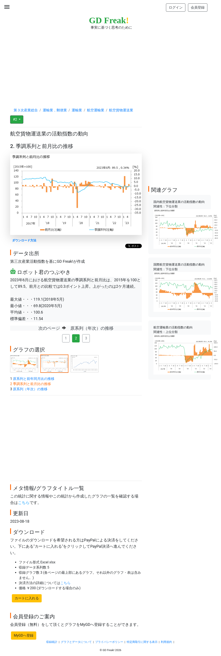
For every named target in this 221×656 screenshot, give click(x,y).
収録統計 (51, 642)
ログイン (176, 7)
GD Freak (109, 20)
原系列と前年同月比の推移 (33, 379)
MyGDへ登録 (23, 635)
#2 (15, 119)
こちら (24, 503)
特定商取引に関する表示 (142, 642)
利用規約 (166, 642)
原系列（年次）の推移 (30, 389)
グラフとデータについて (76, 642)
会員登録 (198, 7)
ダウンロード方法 (24, 240)
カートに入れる (27, 598)
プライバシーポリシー (109, 642)
